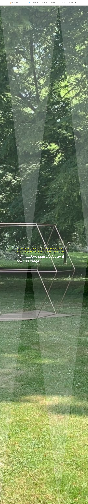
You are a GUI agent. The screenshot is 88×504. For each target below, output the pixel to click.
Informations (63, 2)
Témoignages (53, 2)
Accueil (29, 2)
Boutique (44, 2)
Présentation (36, 2)
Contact (71, 2)
